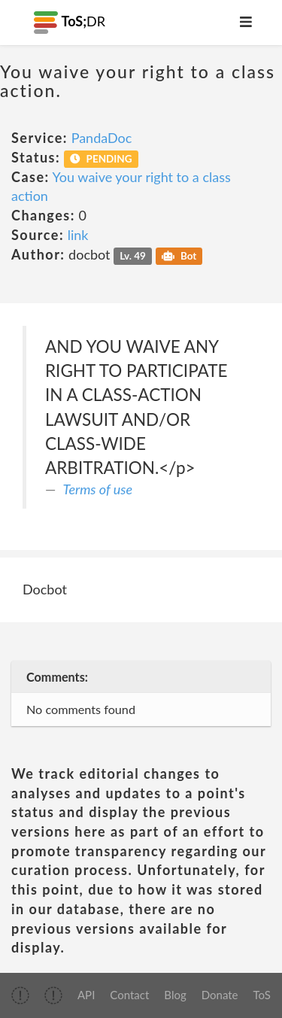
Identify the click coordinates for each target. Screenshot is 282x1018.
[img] (20, 995)
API (86, 994)
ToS (262, 994)
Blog (175, 994)
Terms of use (98, 489)
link (78, 234)
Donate (220, 994)
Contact (129, 994)
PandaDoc (101, 137)
